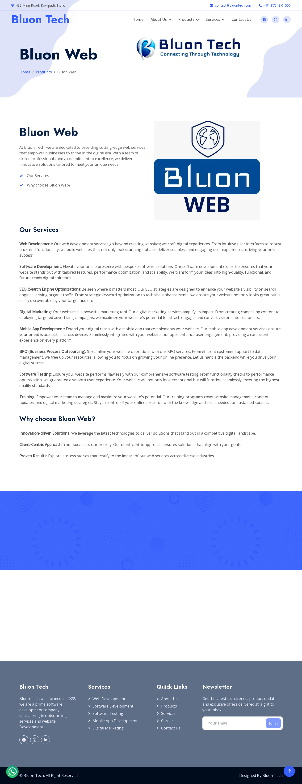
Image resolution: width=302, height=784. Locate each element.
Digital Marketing (108, 728)
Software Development (112, 706)
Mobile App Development (115, 720)
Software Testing (107, 713)
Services (213, 19)
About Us (159, 19)
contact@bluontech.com (233, 5)
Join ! (273, 723)
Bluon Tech (34, 775)
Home (137, 19)
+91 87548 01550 (277, 5)
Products (186, 19)
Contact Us (241, 19)
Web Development (108, 698)
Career (167, 720)
